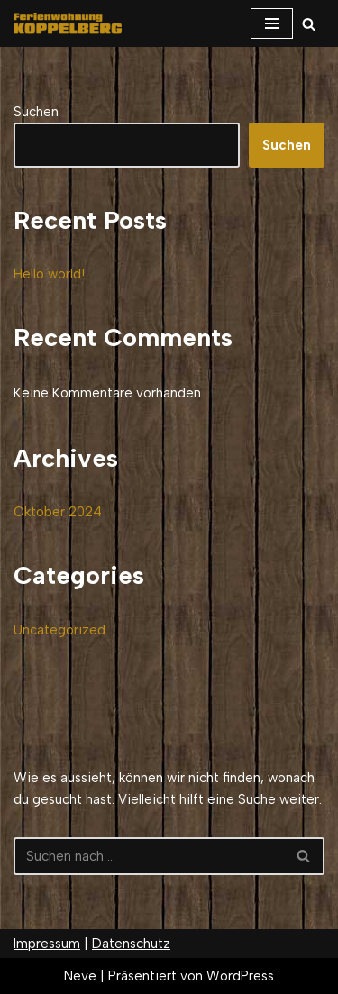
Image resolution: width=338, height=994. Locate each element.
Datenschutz (131, 943)
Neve (80, 976)
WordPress (240, 976)
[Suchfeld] (308, 24)
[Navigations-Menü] (272, 23)
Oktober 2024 (58, 512)
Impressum (47, 943)
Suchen (36, 112)
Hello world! (49, 274)
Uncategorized (59, 630)
